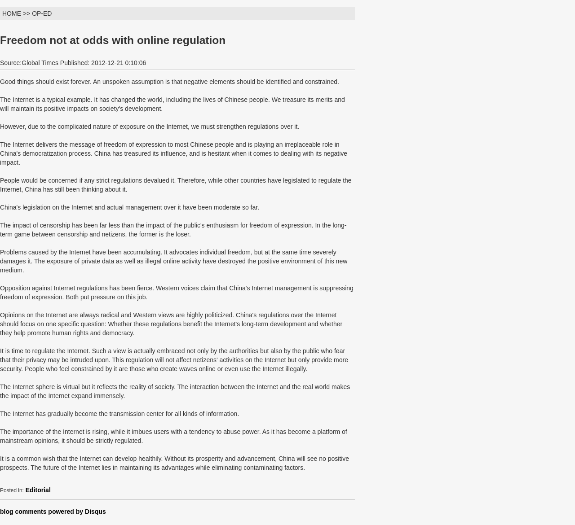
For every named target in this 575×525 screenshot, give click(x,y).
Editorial (38, 490)
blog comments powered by (53, 511)
